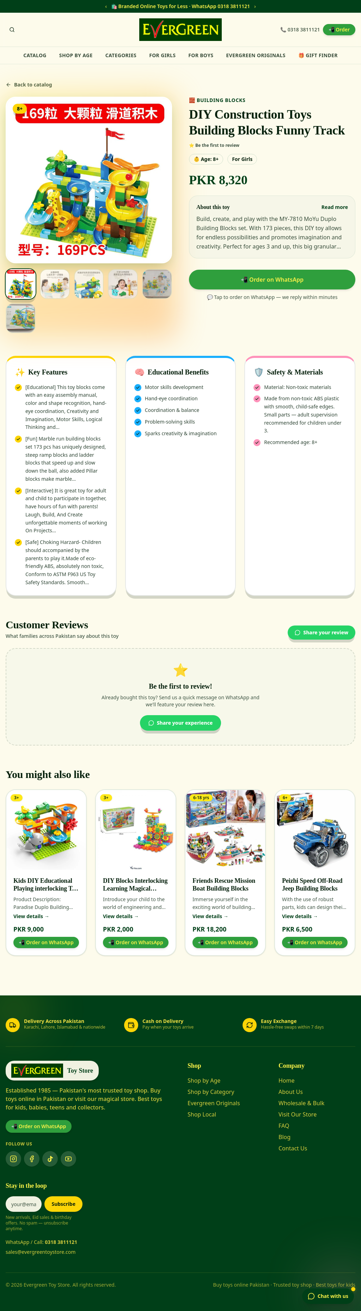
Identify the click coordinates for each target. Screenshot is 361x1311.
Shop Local (202, 1114)
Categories (121, 55)
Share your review (321, 632)
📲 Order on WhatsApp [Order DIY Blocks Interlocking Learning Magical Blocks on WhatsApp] (135, 942)
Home (287, 1080)
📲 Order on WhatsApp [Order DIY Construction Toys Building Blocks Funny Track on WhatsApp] (272, 279)
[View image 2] (55, 284)
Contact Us (293, 1148)
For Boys (200, 55)
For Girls (162, 55)
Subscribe (63, 1204)
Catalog (35, 55)
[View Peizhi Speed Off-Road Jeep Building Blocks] (315, 830)
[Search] (12, 29)
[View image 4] (123, 284)
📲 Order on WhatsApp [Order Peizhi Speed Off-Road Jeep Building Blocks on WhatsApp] (314, 942)
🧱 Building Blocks (217, 100)
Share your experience (180, 722)
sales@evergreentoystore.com (40, 1252)
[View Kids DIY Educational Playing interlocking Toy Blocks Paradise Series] (46, 830)
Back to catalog (29, 84)
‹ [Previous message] (106, 6)
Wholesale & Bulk (301, 1103)
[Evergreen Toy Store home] (180, 29)
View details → (31, 916)
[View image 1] (20, 284)
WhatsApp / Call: (41, 1242)
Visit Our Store (298, 1114)
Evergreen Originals (256, 55)
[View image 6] (21, 318)
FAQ (284, 1126)
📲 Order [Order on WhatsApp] (339, 29)
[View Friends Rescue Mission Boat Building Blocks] (225, 830)
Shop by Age (76, 55)
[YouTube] (68, 1159)
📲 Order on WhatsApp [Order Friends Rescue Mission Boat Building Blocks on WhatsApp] (225, 942)
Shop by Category (211, 1092)
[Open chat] (328, 1296)
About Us (291, 1092)
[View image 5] (157, 284)
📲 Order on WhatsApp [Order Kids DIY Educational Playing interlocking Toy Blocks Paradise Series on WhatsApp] (46, 942)
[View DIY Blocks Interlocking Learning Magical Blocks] (136, 830)
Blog (284, 1137)
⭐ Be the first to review (214, 145)
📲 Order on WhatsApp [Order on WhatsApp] (38, 1126)
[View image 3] (89, 284)
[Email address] (24, 1204)
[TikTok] (50, 1159)
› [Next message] (255, 6)
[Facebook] (31, 1159)
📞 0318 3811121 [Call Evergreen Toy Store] (300, 29)
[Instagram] (13, 1159)
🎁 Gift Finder (318, 55)
